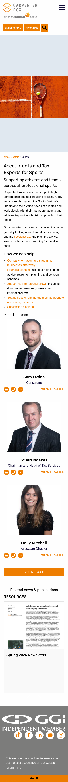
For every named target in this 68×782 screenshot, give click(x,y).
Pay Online (32, 28)
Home (5, 156)
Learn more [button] (13, 767)
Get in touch (34, 571)
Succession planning (20, 306)
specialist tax (22, 236)
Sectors (15, 156)
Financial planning (19, 269)
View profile (52, 389)
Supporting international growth (27, 283)
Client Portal (13, 28)
